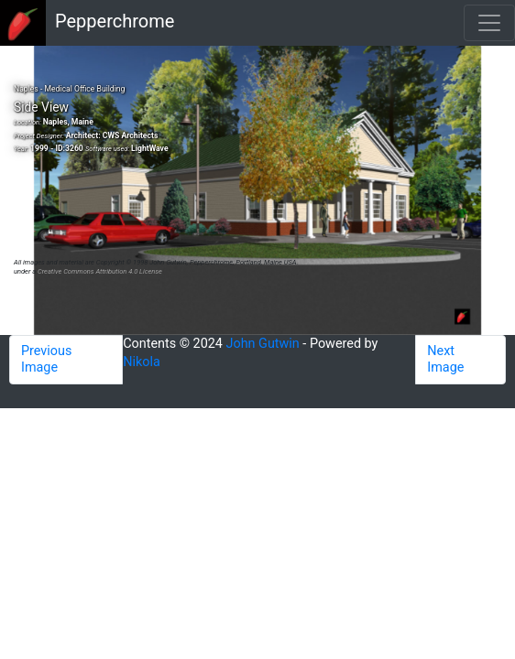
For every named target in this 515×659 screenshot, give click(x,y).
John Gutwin (262, 343)
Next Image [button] (445, 359)
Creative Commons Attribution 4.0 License (100, 271)
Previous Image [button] (46, 359)
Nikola (141, 362)
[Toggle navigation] (489, 23)
